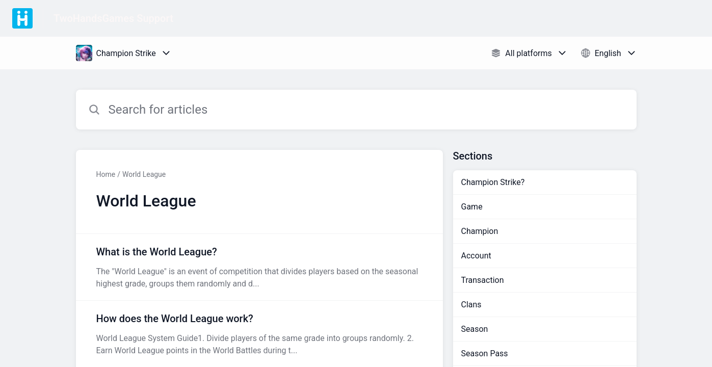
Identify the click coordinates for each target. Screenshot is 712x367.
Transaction (482, 280)
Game (472, 207)
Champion (479, 231)
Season (474, 329)
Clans (471, 304)
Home (106, 174)
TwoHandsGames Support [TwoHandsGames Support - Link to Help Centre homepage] (113, 18)
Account (476, 255)
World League (144, 174)
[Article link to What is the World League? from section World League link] (259, 267)
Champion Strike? (493, 182)
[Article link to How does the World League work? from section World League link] (259, 334)
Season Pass (484, 353)
